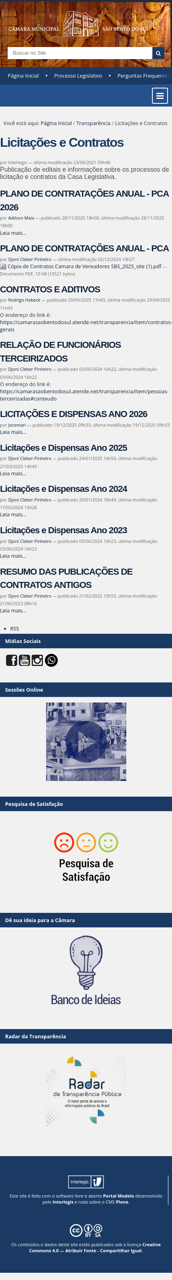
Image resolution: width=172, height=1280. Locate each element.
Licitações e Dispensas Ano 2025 (63, 448)
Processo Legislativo (78, 75)
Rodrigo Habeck (24, 300)
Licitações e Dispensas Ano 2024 (63, 489)
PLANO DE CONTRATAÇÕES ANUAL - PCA (84, 248)
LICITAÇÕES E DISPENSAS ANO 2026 (73, 414)
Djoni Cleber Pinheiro (29, 259)
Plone (122, 1202)
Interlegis (63, 1202)
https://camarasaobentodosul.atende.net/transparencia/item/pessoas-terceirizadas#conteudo (84, 395)
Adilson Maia (21, 218)
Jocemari (17, 425)
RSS (14, 628)
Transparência (94, 123)
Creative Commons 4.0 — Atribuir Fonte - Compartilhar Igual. (95, 1247)
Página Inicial (23, 75)
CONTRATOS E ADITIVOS (50, 289)
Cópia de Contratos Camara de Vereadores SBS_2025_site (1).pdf (81, 266)
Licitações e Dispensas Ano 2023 (63, 530)
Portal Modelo (118, 1196)
